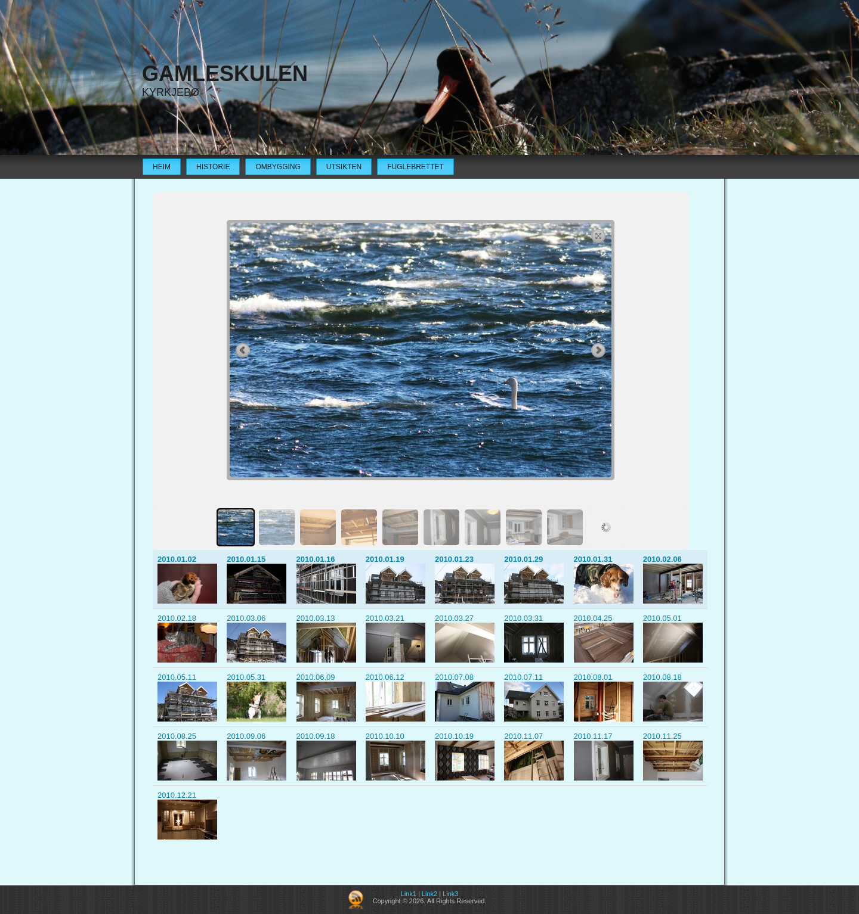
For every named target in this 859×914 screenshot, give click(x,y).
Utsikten (343, 167)
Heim (162, 167)
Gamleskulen (225, 73)
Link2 (429, 893)
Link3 (450, 893)
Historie (213, 167)
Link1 (408, 893)
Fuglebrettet (415, 167)
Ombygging (277, 167)
